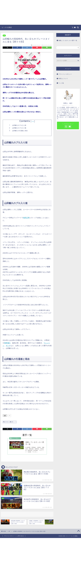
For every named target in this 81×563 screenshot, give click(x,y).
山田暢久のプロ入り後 (19, 128)
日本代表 (6, 421)
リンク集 (61, 83)
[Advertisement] (40, 12)
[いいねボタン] (5, 415)
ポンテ (8, 345)
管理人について (63, 78)
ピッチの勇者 (7, 27)
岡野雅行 (7, 343)
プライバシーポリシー (65, 74)
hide (33, 121)
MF (4, 35)
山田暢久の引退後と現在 (20, 130)
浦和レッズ (13, 421)
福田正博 (26, 218)
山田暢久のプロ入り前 (19, 125)
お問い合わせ (20, 535)
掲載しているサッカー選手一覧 (68, 40)
